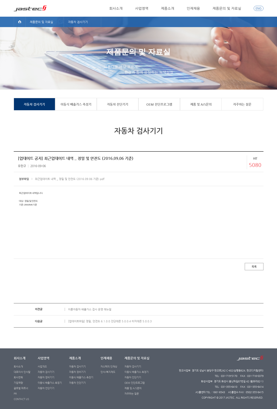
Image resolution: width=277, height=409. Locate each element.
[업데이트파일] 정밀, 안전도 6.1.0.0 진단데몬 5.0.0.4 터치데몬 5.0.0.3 (110, 321)
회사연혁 (18, 377)
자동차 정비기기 (46, 377)
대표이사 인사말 (22, 371)
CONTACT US (21, 399)
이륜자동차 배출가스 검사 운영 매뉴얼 (89, 309)
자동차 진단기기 (46, 388)
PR (15, 393)
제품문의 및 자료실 (226, 8)
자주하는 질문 (131, 393)
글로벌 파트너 (21, 388)
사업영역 (141, 8)
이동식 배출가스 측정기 (50, 382)
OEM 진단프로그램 (134, 382)
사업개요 (42, 366)
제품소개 (167, 8)
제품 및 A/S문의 (133, 388)
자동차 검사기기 (46, 371)
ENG (259, 8)
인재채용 (193, 8)
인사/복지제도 (108, 371)
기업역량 (18, 382)
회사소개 (116, 8)
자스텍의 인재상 (109, 366)
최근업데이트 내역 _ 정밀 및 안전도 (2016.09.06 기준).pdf (69, 178)
